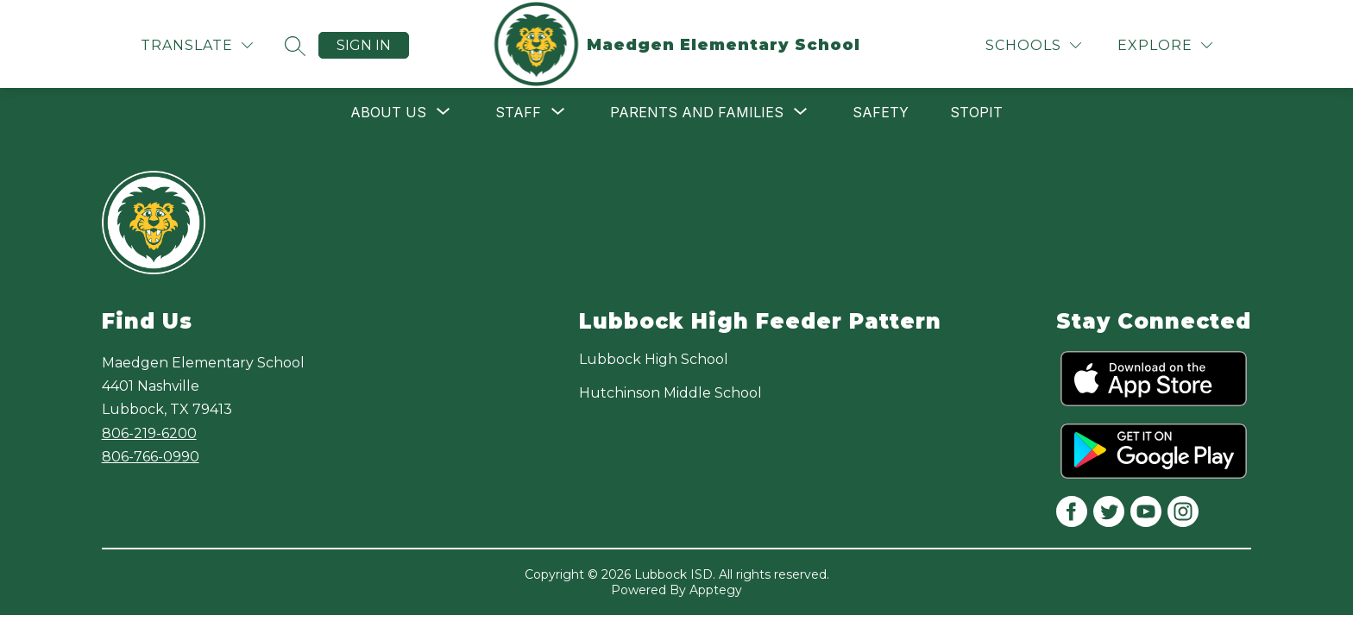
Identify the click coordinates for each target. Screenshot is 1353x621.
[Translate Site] (196, 45)
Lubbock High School (653, 359)
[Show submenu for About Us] (388, 112)
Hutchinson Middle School (670, 393)
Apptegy (715, 590)
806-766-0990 (150, 456)
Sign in (364, 45)
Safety (881, 112)
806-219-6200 (149, 433)
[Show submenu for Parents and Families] (696, 112)
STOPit (976, 112)
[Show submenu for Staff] (518, 112)
